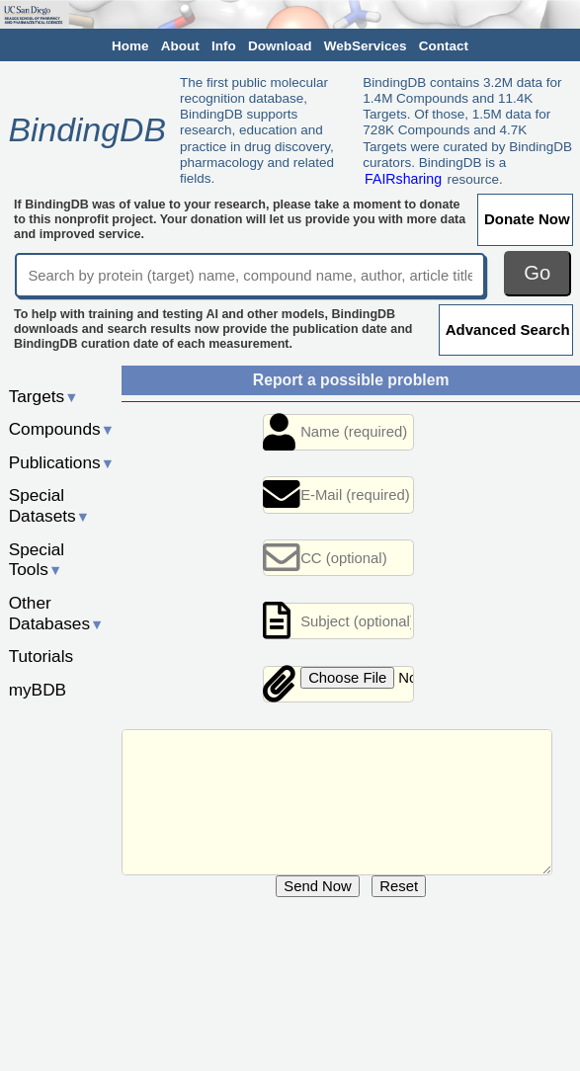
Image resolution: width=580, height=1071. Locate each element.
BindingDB (86, 129)
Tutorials (41, 656)
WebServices (365, 46)
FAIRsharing (403, 179)
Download (280, 46)
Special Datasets (49, 505)
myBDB (37, 690)
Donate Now (527, 218)
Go (537, 273)
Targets (44, 396)
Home (130, 46)
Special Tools (37, 559)
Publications (62, 462)
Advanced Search (508, 329)
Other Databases (57, 613)
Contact (443, 46)
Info (223, 46)
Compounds (62, 429)
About (180, 46)
